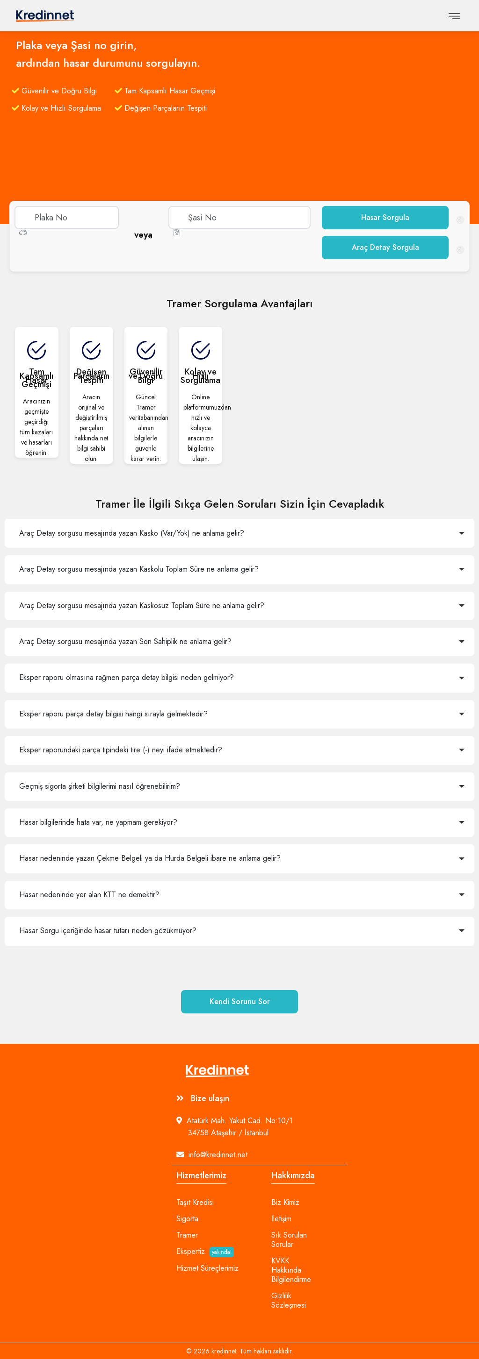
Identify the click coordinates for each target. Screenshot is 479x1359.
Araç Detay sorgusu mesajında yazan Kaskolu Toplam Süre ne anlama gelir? (139, 569)
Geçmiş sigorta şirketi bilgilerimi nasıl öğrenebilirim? (99, 786)
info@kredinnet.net (211, 1154)
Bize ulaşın (202, 1098)
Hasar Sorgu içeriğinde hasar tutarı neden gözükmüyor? (107, 930)
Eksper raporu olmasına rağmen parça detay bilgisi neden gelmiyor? (126, 677)
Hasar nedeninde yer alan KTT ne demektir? (89, 894)
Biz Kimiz (285, 1202)
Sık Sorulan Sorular (289, 1240)
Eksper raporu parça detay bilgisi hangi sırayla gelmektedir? (113, 713)
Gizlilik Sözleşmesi (288, 1300)
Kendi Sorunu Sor (240, 1001)
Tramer (187, 1235)
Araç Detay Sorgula (385, 247)
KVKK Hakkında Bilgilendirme (291, 1270)
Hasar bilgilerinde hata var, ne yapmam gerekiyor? (98, 822)
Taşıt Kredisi (195, 1202)
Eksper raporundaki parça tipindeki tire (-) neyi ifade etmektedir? (120, 749)
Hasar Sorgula (385, 217)
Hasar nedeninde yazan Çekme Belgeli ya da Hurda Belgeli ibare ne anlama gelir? (150, 858)
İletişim (281, 1219)
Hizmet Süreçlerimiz (207, 1268)
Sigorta (187, 1219)
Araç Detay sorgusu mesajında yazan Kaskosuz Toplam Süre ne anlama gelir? (141, 605)
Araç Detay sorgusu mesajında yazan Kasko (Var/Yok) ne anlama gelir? (131, 533)
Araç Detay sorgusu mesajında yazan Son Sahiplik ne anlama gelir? (125, 641)
